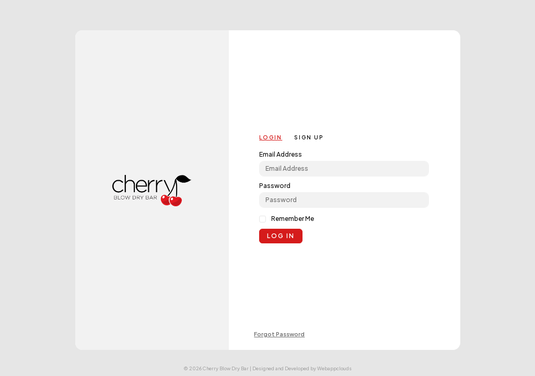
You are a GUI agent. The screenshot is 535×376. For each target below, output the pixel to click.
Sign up (308, 137)
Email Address (280, 154)
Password (274, 186)
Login (270, 137)
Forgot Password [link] (279, 334)
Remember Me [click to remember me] (292, 218)
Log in (281, 236)
